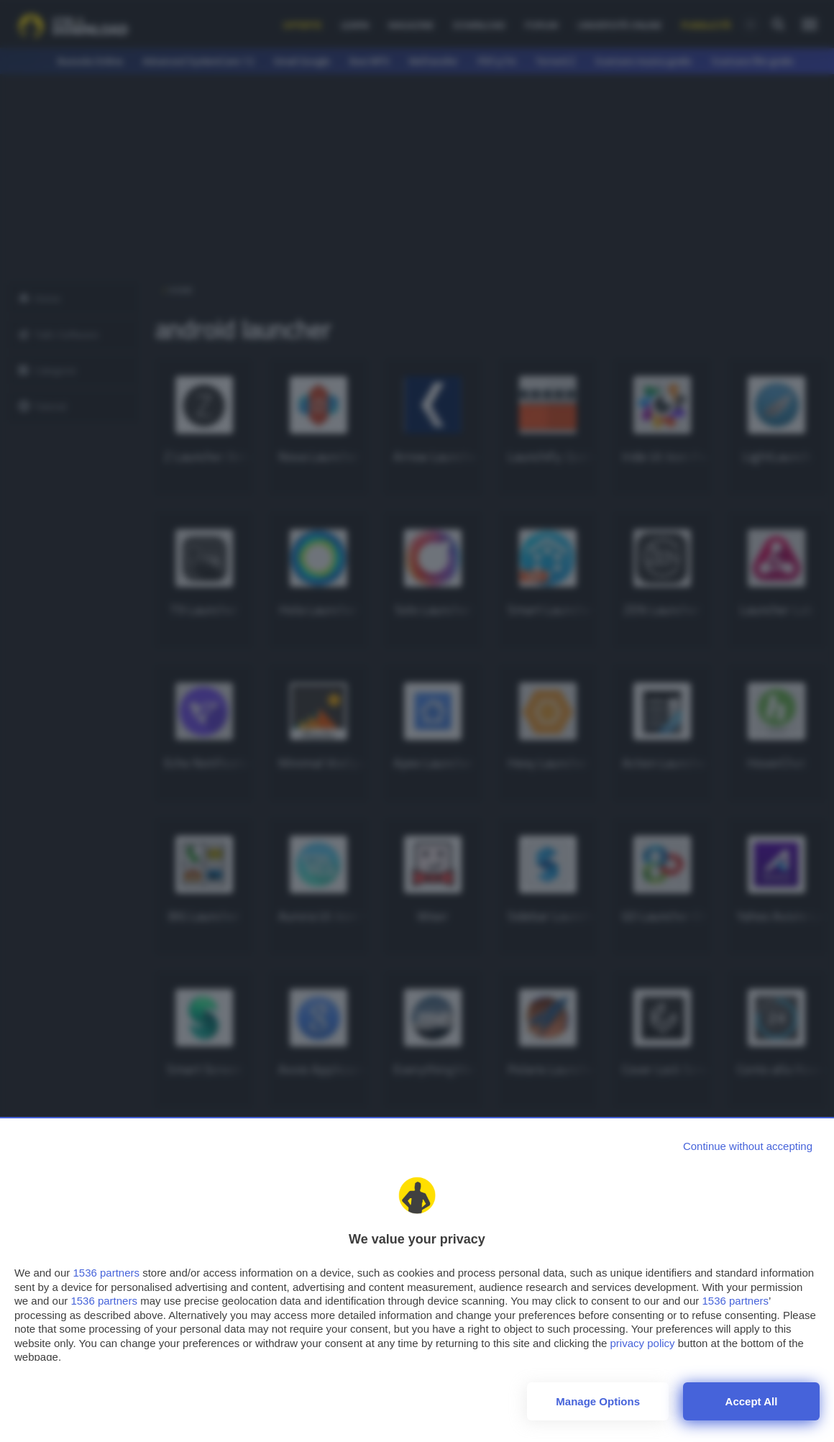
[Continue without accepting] (748, 1146)
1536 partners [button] (106, 1273)
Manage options (598, 1401)
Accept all (751, 1401)
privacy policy (642, 1343)
